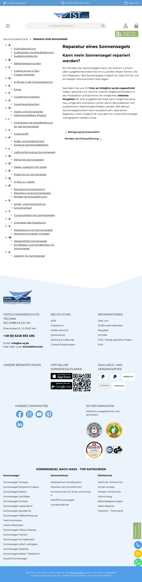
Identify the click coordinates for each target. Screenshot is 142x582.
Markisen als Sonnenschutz (66, 486)
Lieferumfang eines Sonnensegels (34, 152)
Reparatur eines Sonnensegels (32, 193)
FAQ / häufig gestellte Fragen (115, 339)
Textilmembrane (12, 520)
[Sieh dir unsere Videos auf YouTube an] (39, 414)
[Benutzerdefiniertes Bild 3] (114, 449)
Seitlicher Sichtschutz (110, 482)
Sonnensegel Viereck (15, 534)
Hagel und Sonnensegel (28, 111)
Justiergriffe (21, 133)
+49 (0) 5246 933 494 (77, 2)
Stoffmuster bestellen (110, 325)
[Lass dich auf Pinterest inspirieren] (48, 414)
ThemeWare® (104, 575)
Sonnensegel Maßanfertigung (20, 515)
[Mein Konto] (125, 25)
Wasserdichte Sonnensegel (30, 241)
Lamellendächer (60, 504)
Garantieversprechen (26, 104)
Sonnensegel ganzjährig (17, 510)
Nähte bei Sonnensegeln (29, 159)
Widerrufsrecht (59, 330)
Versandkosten (77, 572)
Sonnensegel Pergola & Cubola (21, 486)
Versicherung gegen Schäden (32, 233)
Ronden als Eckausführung (30, 196)
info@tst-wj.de (20, 343)
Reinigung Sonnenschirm (29, 189)
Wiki (100, 344)
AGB (53, 320)
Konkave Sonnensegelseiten (31, 144)
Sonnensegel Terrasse (15, 482)
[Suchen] (103, 26)
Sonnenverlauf (23, 207)
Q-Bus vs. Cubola (24, 181)
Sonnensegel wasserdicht (18, 506)
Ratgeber (103, 330)
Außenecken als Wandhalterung (34, 52)
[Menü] (7, 25)
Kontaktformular (33, 346)
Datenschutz (58, 335)
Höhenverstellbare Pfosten (30, 115)
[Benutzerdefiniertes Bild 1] (114, 430)
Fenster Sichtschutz (109, 491)
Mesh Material (106, 506)
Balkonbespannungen (27, 63)
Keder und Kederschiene (29, 141)
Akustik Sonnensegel (15, 558)
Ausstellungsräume (26, 56)
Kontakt (102, 335)
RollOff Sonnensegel (62, 499)
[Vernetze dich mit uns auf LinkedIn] (19, 424)
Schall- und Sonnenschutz (30, 204)
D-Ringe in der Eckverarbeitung (33, 82)
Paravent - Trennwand (110, 510)
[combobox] (62, 26)
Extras (17, 89)
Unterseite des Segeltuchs (30, 222)
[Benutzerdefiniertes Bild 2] (94, 450)
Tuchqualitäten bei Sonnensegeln (34, 215)
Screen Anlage (106, 486)
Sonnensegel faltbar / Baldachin (21, 553)
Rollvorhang (105, 496)
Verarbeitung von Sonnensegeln (33, 230)
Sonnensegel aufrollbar (16, 496)
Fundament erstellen (27, 96)
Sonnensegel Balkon (15, 491)
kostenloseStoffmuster (130, 33)
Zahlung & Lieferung (62, 339)
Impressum (57, 325)
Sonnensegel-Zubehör (16, 548)
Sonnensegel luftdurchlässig (19, 529)
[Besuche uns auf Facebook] (19, 414)
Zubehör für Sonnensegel (29, 255)
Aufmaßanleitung (25, 48)
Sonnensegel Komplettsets (18, 539)
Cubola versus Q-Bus (26, 70)
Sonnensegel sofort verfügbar (20, 544)
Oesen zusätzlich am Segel (30, 167)
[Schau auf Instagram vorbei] (29, 414)
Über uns (133, 2)
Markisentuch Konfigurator (66, 482)
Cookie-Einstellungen (63, 344)
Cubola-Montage (24, 74)
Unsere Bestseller (13, 525)
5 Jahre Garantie (16, 2)
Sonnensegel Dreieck (15, 501)
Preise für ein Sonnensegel (30, 174)
